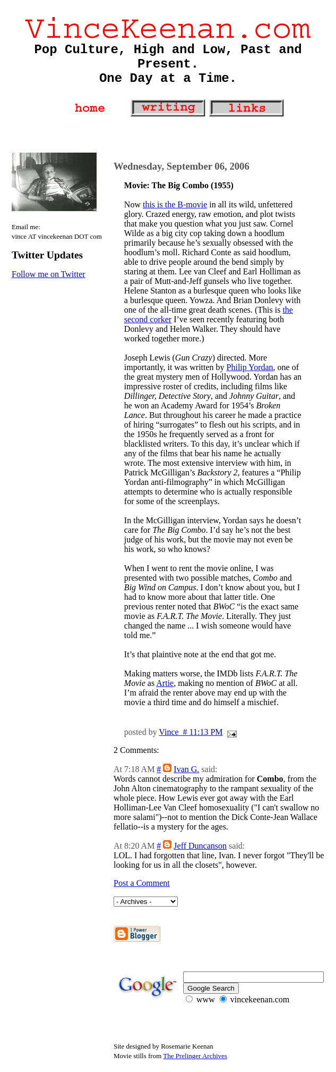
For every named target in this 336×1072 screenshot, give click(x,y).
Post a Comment (142, 882)
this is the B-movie (175, 204)
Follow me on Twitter (48, 274)
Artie (165, 683)
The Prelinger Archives (195, 1056)
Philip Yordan (250, 367)
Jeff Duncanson (200, 845)
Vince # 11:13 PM (190, 731)
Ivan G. (186, 769)
